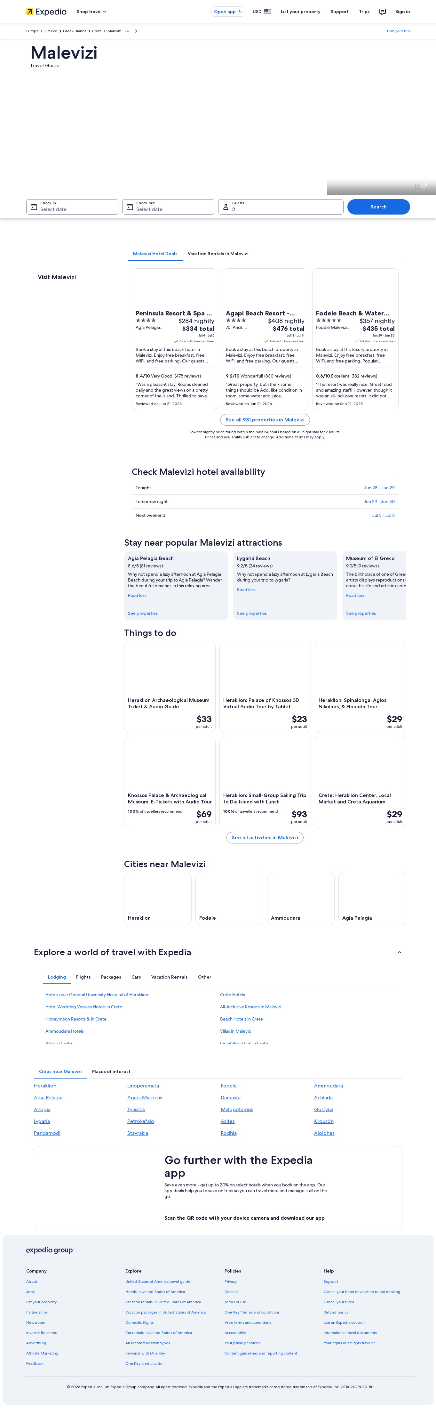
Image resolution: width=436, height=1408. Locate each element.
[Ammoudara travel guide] (301, 899)
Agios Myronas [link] (144, 1097)
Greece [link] (50, 31)
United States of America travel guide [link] (157, 1281)
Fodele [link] (229, 1085)
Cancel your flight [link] (339, 1302)
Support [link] (331, 1281)
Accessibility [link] (235, 1332)
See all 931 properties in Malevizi (265, 420)
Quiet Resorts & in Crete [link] (244, 1043)
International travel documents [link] (350, 1332)
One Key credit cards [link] (143, 1363)
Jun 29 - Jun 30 (379, 501)
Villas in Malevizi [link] (235, 1031)
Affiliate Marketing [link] (42, 1353)
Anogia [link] (42, 1109)
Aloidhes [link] (324, 1133)
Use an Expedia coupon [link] (344, 1322)
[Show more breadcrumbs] (127, 31)
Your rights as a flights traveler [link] (349, 1343)
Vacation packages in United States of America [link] (165, 1312)
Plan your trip (398, 31)
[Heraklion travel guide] (158, 899)
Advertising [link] (36, 1343)
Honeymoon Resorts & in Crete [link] (76, 1019)
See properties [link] (143, 613)
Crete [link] (97, 31)
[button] (218, 952)
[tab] (155, 254)
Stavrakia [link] (137, 1133)
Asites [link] (228, 1121)
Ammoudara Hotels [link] (64, 1031)
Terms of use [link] (235, 1302)
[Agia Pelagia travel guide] (372, 899)
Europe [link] (32, 31)
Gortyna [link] (323, 1109)
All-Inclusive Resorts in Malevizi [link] (250, 1007)
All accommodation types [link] (147, 1343)
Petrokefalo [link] (140, 1121)
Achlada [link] (323, 1097)
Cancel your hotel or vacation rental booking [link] (362, 1291)
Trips (364, 11)
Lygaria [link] (42, 1121)
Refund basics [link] (336, 1312)
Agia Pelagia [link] (48, 1097)
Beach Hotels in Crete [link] (241, 1019)
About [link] (31, 1281)
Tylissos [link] (136, 1109)
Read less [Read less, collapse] (137, 595)
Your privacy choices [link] (242, 1343)
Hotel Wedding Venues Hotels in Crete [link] (83, 1007)
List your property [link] (41, 1302)
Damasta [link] (231, 1097)
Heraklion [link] (45, 1085)
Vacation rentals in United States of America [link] (163, 1302)
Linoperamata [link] (143, 1085)
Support (340, 11)
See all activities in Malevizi (265, 837)
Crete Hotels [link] (232, 994)
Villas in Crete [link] (58, 1043)
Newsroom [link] (35, 1322)
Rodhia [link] (229, 1133)
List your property (301, 11)
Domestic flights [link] (139, 1322)
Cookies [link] (231, 1291)
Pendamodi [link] (47, 1133)
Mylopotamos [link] (237, 1109)
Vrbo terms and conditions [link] (248, 1322)
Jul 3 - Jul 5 (383, 515)
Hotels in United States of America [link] (155, 1291)
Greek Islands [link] (74, 31)
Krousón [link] (324, 1121)
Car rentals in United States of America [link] (158, 1332)
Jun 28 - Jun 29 (379, 488)
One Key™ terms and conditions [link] (252, 1312)
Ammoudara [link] (328, 1085)
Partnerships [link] (37, 1312)
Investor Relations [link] (41, 1332)
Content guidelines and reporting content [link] (261, 1353)
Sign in (402, 11)
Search (378, 207)
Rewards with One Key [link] (145, 1353)
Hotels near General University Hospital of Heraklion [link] (96, 994)
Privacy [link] (231, 1281)
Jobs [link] (30, 1291)
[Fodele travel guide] (229, 899)
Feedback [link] (35, 1363)
